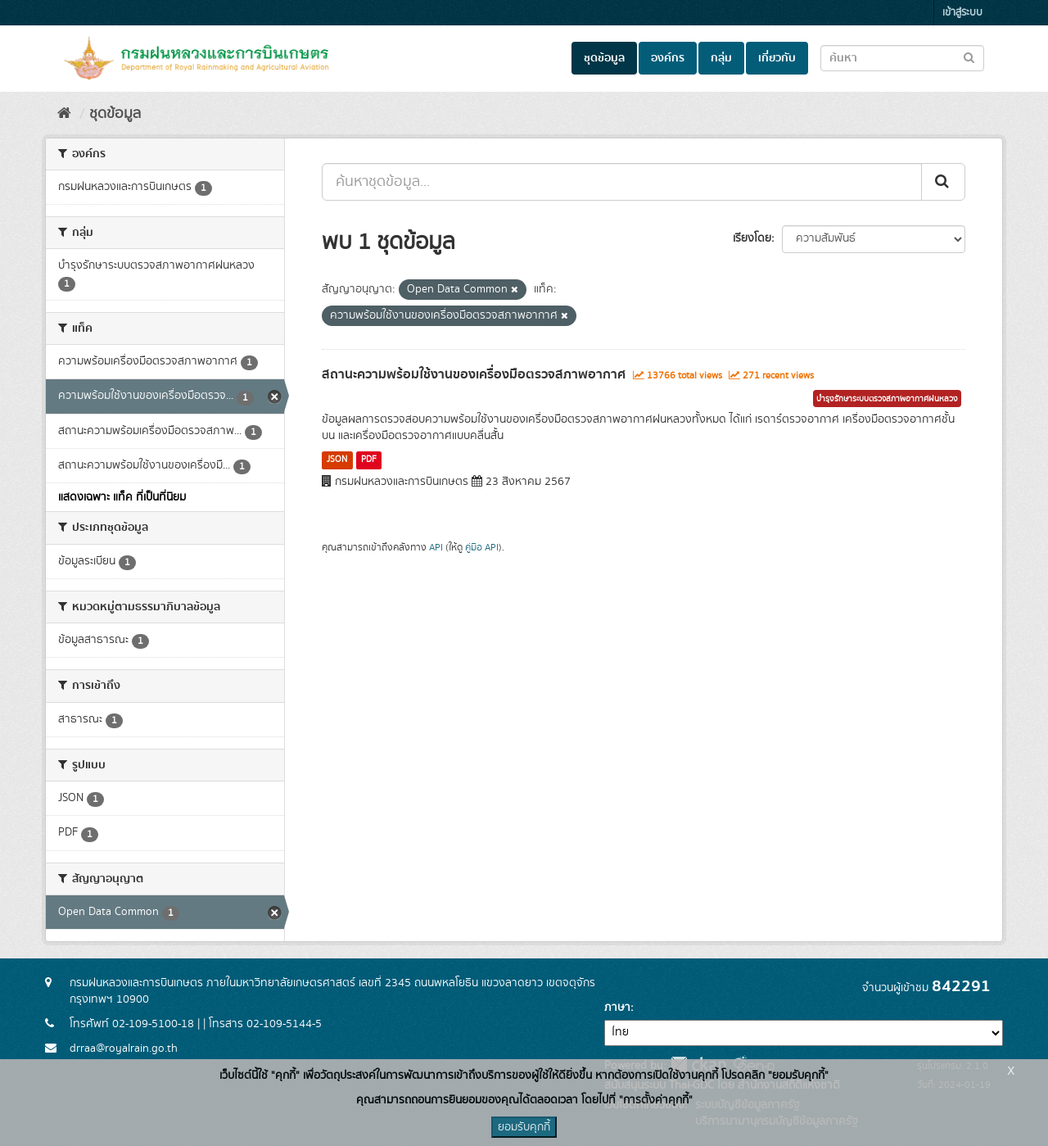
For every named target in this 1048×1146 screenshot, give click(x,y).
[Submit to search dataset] (969, 57)
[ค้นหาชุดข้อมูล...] (622, 182)
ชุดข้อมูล (604, 58)
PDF (369, 459)
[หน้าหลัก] (64, 114)
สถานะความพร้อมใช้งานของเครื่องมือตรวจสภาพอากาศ (474, 374)
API (436, 548)
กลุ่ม (721, 58)
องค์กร (667, 58)
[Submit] (943, 182)
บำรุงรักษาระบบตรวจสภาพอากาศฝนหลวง (887, 399)
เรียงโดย (752, 238)
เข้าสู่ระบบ (962, 12)
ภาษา (617, 1007)
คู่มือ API (482, 548)
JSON (337, 459)
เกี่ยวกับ (777, 58)
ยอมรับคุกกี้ (524, 1127)
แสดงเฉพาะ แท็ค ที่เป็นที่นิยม (122, 497)
